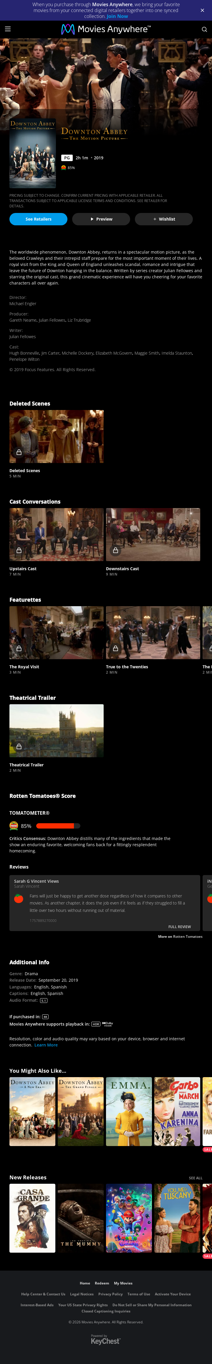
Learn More (46, 1045)
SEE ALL (196, 1178)
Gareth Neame (23, 320)
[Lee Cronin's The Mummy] (81, 1218)
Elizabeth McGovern (114, 353)
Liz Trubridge (79, 320)
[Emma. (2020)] (129, 1111)
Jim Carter (50, 353)
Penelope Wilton (24, 359)
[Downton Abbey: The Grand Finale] (81, 1111)
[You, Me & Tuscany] (177, 1218)
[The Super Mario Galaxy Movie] (129, 1218)
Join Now (117, 16)
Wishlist (164, 219)
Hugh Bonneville (24, 353)
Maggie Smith (147, 353)
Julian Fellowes (52, 320)
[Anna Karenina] (177, 1111)
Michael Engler (22, 303)
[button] (56, 436)
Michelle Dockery (77, 353)
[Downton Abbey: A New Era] (32, 1111)
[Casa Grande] (32, 1218)
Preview (101, 219)
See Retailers (39, 219)
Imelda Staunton (177, 353)
